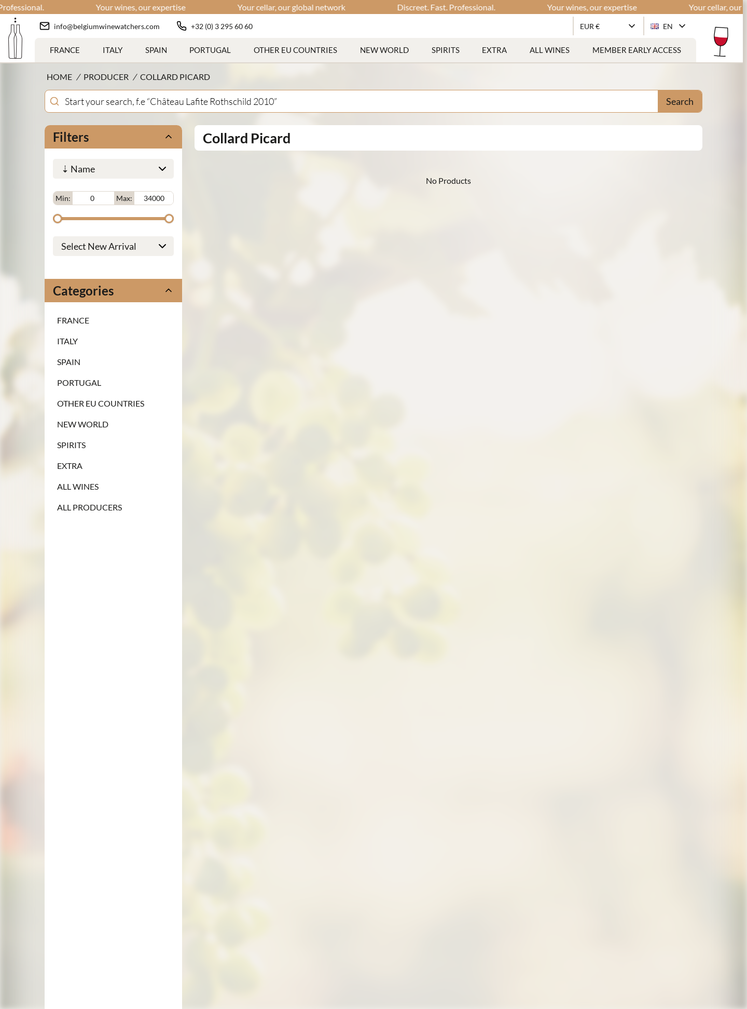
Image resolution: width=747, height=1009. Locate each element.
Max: (124, 197)
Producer (106, 77)
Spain (156, 50)
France (65, 50)
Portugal (210, 50)
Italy (112, 50)
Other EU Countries (295, 50)
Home (59, 77)
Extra (494, 50)
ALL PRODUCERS (89, 505)
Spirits (446, 50)
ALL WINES (550, 50)
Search (680, 101)
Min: (63, 197)
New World (384, 50)
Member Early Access (636, 50)
